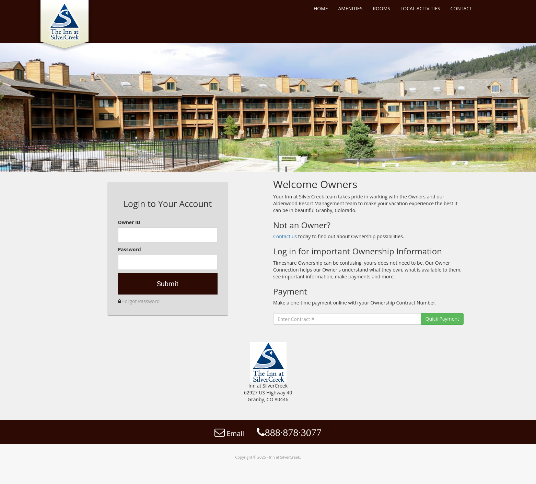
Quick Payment (442, 318)
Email (229, 433)
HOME (321, 8)
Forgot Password (141, 301)
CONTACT (461, 8)
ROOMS (381, 8)
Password (129, 249)
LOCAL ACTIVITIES (420, 8)
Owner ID (129, 222)
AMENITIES (350, 8)
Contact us (285, 236)
